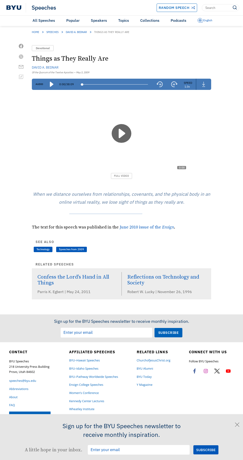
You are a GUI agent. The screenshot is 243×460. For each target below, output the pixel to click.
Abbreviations (18, 389)
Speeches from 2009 (71, 249)
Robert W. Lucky (141, 291)
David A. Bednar (76, 32)
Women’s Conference (84, 393)
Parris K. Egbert (51, 291)
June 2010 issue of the (147, 227)
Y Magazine (144, 384)
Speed (188, 83)
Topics (123, 20)
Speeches (44, 7)
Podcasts (178, 20)
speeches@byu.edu (22, 381)
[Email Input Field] (106, 333)
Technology (43, 249)
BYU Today (144, 377)
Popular (73, 20)
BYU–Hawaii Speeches (84, 360)
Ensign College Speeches (86, 384)
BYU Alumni (145, 368)
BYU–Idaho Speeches (83, 368)
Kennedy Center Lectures (86, 401)
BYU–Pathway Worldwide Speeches (93, 377)
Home (35, 32)
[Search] (220, 7)
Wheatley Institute (81, 409)
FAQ (12, 405)
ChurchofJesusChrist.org (153, 360)
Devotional (43, 48)
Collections (149, 20)
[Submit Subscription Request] (169, 332)
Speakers (99, 20)
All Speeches (44, 20)
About (13, 397)
